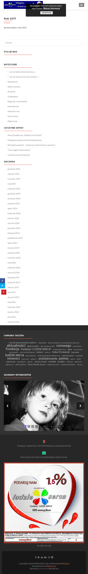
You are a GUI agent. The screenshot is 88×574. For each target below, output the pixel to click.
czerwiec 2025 (14, 179)
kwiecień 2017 (14, 282)
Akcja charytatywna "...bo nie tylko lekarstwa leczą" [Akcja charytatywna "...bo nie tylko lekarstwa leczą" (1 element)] (63, 343)
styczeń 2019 (13, 248)
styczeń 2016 (13, 322)
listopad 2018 (14, 253)
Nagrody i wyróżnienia (17, 101)
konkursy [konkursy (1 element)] (48, 352)
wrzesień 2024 (14, 198)
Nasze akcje (13, 116)
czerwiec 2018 (14, 257)
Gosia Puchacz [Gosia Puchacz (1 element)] (78, 349)
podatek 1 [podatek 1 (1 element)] (34, 359)
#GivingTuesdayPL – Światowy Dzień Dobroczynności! (31, 145)
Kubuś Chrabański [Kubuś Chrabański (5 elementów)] (61, 352)
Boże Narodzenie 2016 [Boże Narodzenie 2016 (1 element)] (48, 346)
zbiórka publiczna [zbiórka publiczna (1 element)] (20, 364)
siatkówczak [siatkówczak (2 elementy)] (10, 362)
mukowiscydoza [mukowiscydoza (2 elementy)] (68, 356)
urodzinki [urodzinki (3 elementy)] (52, 361)
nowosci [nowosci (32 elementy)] (13, 358)
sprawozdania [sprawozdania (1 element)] (21, 362)
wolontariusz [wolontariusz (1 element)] (10, 364)
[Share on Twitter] (2, 285)
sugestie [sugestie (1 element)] (30, 362)
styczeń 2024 (13, 223)
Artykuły (11, 91)
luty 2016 (12, 317)
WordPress (53, 568)
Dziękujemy (13, 96)
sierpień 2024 (13, 203)
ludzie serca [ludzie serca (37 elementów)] (14, 355)
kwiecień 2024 (14, 213)
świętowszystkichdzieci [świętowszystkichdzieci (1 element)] (68, 364)
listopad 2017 (14, 277)
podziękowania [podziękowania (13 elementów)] (48, 358)
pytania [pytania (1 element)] (73, 359)
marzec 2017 (13, 287)
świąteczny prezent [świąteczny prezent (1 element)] (53, 364)
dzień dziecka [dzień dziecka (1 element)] (77, 346)
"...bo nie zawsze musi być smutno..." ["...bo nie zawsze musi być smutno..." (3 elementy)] (23, 342)
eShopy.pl (65, 563)
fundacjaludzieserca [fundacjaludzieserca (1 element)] (59, 349)
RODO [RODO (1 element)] (79, 359)
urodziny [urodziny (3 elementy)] (61, 361)
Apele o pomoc (14, 86)
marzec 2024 (13, 218)
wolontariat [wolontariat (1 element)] (78, 362)
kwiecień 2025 (14, 188)
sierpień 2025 (13, 174)
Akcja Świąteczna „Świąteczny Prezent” (25, 135)
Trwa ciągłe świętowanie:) (19, 150)
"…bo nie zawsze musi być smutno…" (23, 76)
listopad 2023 (14, 233)
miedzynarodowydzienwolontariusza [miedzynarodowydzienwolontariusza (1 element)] (49, 355)
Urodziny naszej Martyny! (19, 155)
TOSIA (7, 22)
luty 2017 (12, 292)
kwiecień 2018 (14, 267)
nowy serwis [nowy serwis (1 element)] (25, 359)
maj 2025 (12, 183)
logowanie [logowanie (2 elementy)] (75, 352)
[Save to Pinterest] (3, 292)
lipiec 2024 (12, 208)
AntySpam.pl (50, 566)
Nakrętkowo (13, 106)
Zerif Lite (34, 568)
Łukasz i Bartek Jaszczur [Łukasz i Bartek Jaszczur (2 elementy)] (37, 364)
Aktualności (13, 81)
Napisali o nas (14, 111)
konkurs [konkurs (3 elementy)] (40, 352)
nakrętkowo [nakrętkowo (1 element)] (79, 355)
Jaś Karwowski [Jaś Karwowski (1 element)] (13, 352)
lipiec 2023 (12, 243)
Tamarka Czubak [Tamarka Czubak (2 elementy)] (40, 362)
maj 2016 (12, 302)
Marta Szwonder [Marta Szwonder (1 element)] (31, 355)
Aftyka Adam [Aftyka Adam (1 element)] (42, 343)
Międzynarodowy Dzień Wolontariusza (25, 140)
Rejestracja (12, 121)
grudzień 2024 (14, 193)
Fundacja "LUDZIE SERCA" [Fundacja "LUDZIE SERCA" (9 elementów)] (36, 349)
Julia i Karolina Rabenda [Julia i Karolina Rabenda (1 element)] (27, 352)
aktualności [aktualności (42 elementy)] (16, 345)
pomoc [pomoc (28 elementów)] (64, 358)
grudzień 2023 (14, 228)
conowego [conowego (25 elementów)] (63, 345)
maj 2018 (12, 262)
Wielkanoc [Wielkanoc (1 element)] (69, 362)
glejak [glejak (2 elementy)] (70, 349)
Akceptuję (46, 13)
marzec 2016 (13, 312)
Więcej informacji (51, 8)
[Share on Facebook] (2, 280)
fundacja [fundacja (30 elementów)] (12, 349)
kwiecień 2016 (14, 307)
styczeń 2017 (13, 297)
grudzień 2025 (14, 169)
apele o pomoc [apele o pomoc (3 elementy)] (33, 346)
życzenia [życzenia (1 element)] (79, 364)
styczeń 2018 (13, 272)
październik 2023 (15, 238)
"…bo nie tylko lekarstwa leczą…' (22, 72)
